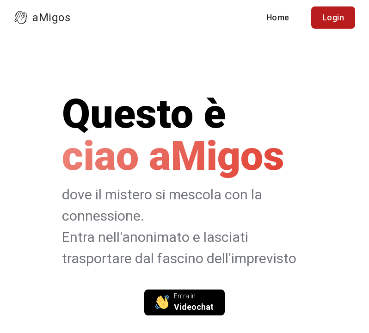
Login (333, 17)
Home (277, 17)
